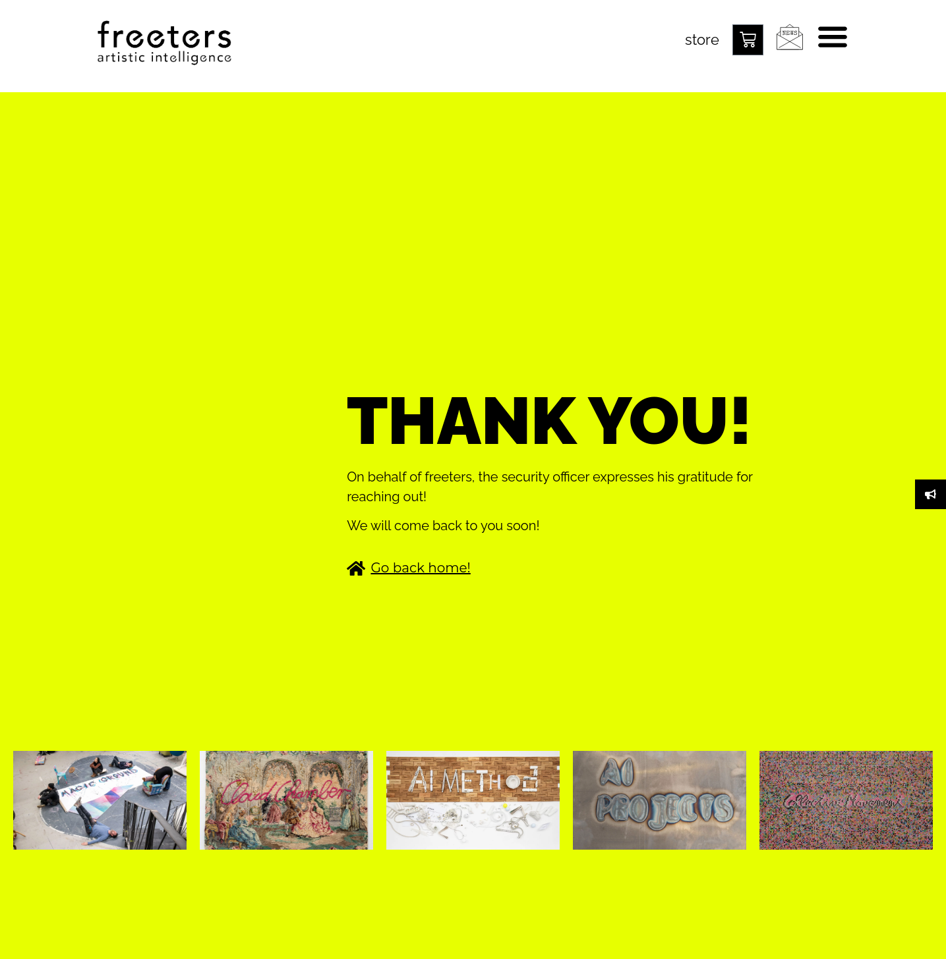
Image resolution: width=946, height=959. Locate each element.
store (702, 39)
